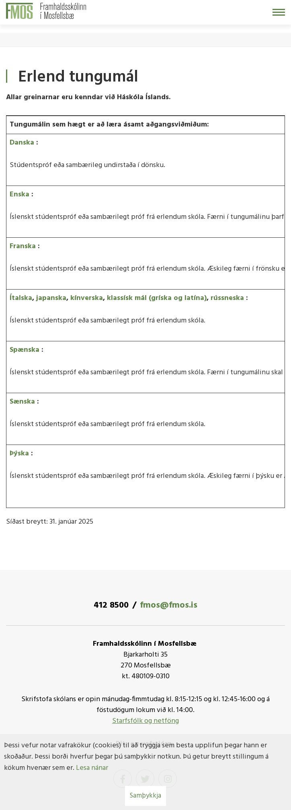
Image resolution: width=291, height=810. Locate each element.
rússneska (227, 298)
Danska (22, 143)
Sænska (22, 402)
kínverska (86, 298)
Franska (23, 246)
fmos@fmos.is (168, 605)
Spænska (24, 350)
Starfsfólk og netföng (145, 721)
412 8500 (111, 605)
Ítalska (21, 298)
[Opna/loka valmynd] (278, 12)
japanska (51, 298)
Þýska (19, 453)
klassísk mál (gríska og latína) (157, 298)
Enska (19, 194)
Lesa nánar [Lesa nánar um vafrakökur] (92, 768)
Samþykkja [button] (145, 795)
